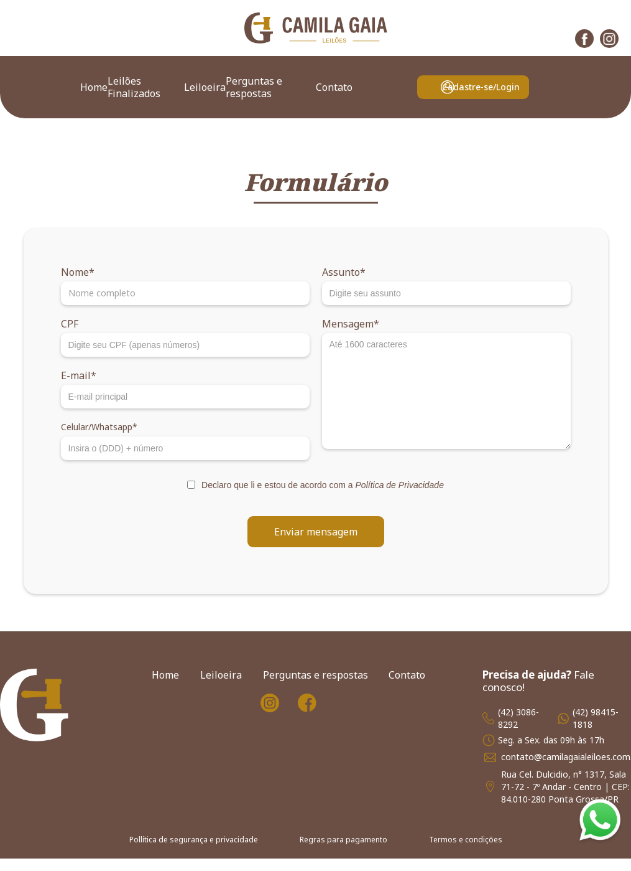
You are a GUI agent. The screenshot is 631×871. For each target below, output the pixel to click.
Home (94, 87)
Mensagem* (350, 324)
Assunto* (344, 272)
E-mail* (78, 375)
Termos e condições (465, 839)
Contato (334, 87)
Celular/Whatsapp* (99, 427)
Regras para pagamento (343, 839)
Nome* (77, 272)
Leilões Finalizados (134, 87)
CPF (69, 324)
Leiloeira (205, 87)
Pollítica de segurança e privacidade (193, 839)
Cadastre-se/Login (481, 87)
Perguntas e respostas (254, 87)
